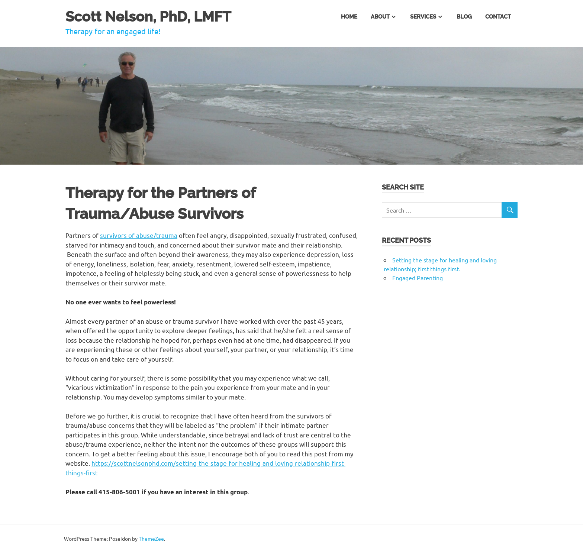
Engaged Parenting (417, 277)
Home (349, 16)
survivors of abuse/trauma (138, 235)
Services (423, 16)
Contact (498, 16)
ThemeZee (151, 538)
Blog (464, 16)
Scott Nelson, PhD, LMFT (148, 16)
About (380, 16)
